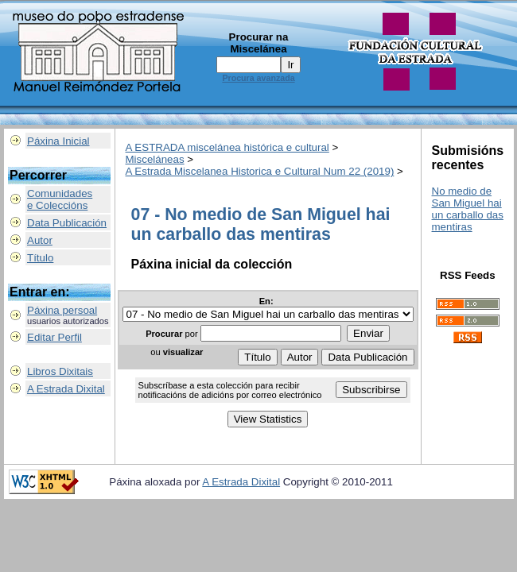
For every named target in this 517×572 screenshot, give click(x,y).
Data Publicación (67, 223)
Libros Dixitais (60, 371)
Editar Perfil (54, 337)
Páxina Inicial (58, 141)
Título (40, 258)
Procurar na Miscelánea (259, 43)
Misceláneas (155, 159)
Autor (39, 240)
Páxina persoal (62, 310)
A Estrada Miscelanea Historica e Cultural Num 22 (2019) (260, 171)
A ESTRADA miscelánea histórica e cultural (227, 147)
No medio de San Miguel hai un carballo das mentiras (467, 209)
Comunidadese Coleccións (59, 199)
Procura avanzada (258, 78)
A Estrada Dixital (66, 389)
